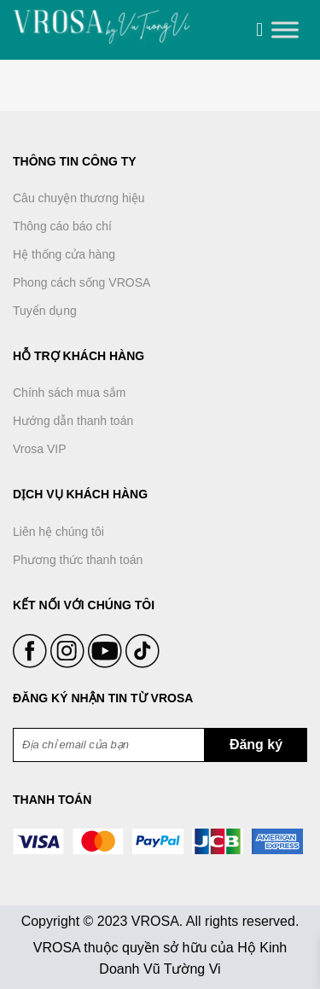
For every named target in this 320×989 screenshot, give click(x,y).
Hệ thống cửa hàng (64, 254)
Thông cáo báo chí (62, 226)
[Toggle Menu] (285, 30)
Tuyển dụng (45, 310)
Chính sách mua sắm (69, 392)
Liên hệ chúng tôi (58, 531)
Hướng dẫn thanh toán (73, 421)
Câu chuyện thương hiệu (79, 198)
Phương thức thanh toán (78, 560)
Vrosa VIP (40, 449)
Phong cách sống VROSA (81, 282)
